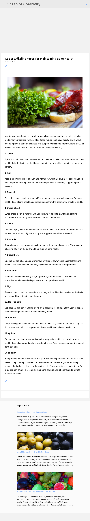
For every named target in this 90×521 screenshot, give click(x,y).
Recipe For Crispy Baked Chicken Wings (32, 412)
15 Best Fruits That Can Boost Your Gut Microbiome (36, 492)
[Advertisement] (45, 16)
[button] (6, 66)
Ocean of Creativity (23, 4)
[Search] (86, 4)
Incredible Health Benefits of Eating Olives (33, 452)
